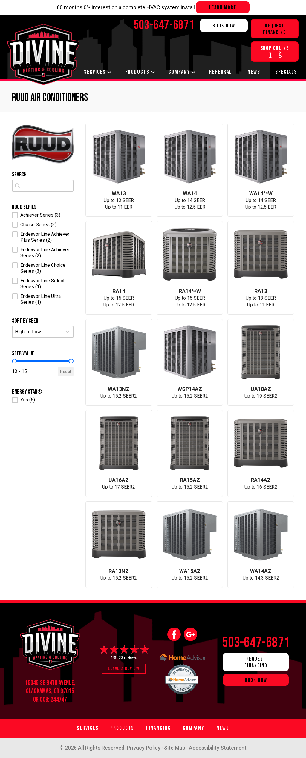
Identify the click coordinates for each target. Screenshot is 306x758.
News (253, 72)
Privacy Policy (143, 748)
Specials (286, 72)
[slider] (14, 361)
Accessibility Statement (218, 748)
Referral (220, 72)
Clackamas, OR (42, 691)
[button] (43, 215)
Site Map (174, 748)
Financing (158, 728)
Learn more (222, 7)
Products (137, 72)
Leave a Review (123, 668)
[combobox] (43, 186)
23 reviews (128, 657)
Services (95, 72)
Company (179, 72)
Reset (65, 371)
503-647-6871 (256, 642)
